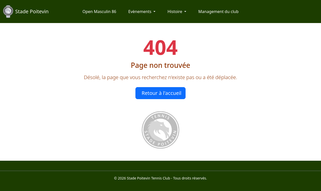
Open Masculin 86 (99, 11)
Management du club (218, 11)
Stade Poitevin (26, 11)
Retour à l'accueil (162, 93)
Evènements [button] (140, 11)
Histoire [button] (175, 11)
